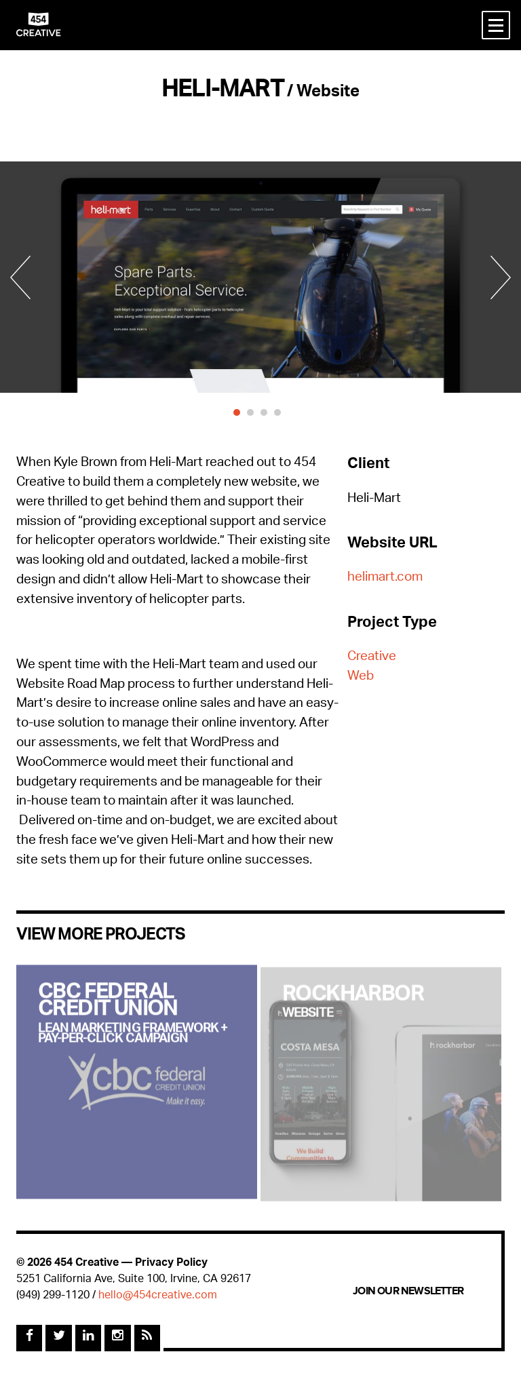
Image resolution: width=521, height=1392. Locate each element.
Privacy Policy (171, 1263)
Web (360, 677)
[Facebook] (29, 1338)
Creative (371, 657)
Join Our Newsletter (408, 1291)
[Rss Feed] (147, 1338)
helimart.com (385, 578)
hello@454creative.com (157, 1296)
